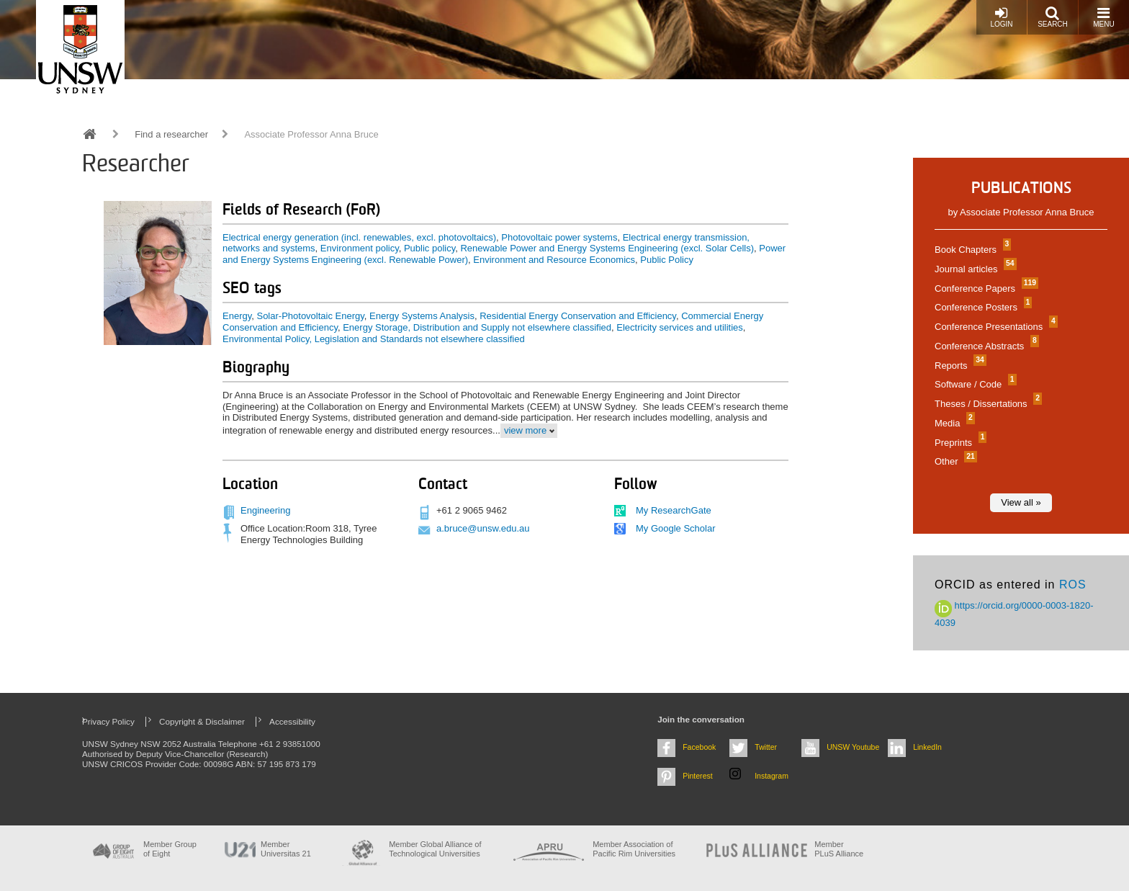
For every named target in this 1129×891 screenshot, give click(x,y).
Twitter (766, 747)
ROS (1073, 584)
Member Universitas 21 (286, 849)
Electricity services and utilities (679, 327)
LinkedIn (927, 747)
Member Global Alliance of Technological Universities (435, 849)
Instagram (771, 775)
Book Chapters (971, 249)
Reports (959, 365)
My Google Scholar (676, 528)
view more (525, 430)
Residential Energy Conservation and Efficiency (578, 315)
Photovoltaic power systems (559, 237)
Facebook (699, 747)
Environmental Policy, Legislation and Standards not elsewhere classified (373, 338)
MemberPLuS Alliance (838, 849)
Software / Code (974, 384)
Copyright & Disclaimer (202, 721)
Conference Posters (981, 307)
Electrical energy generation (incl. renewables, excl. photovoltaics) (359, 237)
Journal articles (974, 269)
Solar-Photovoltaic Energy (310, 315)
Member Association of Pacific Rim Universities (634, 849)
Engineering (265, 510)
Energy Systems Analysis (421, 315)
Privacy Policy (108, 721)
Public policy (429, 248)
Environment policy (359, 248)
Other (954, 461)
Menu (1103, 17)
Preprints (959, 442)
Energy (236, 315)
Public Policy (666, 259)
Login (1001, 17)
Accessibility (292, 721)
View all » (1020, 502)
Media (953, 423)
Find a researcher (171, 134)
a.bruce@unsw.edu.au (483, 528)
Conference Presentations (994, 326)
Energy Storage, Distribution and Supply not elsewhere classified (477, 327)
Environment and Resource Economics (554, 259)
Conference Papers (985, 288)
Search (1053, 17)
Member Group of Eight (170, 849)
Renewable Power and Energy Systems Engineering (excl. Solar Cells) (607, 248)
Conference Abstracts (985, 346)
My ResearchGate (673, 510)
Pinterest (698, 775)
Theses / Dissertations (986, 403)
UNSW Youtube (853, 747)
